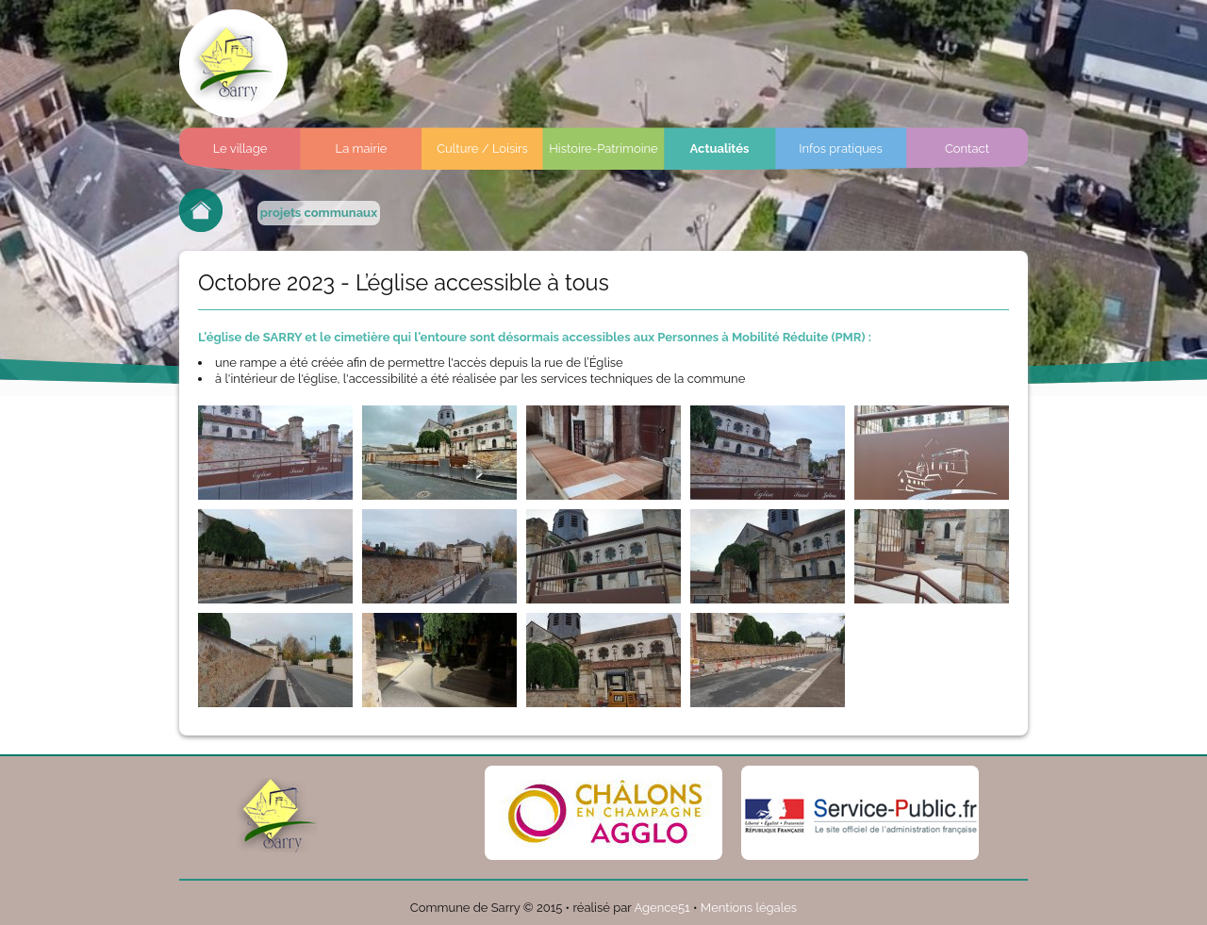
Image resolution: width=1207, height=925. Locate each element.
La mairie (362, 148)
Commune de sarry (233, 63)
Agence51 (661, 907)
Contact (967, 148)
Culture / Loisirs (482, 148)
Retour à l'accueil (201, 210)
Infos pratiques (841, 148)
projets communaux (318, 213)
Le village (240, 148)
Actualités (720, 148)
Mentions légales (749, 907)
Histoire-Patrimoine (603, 148)
